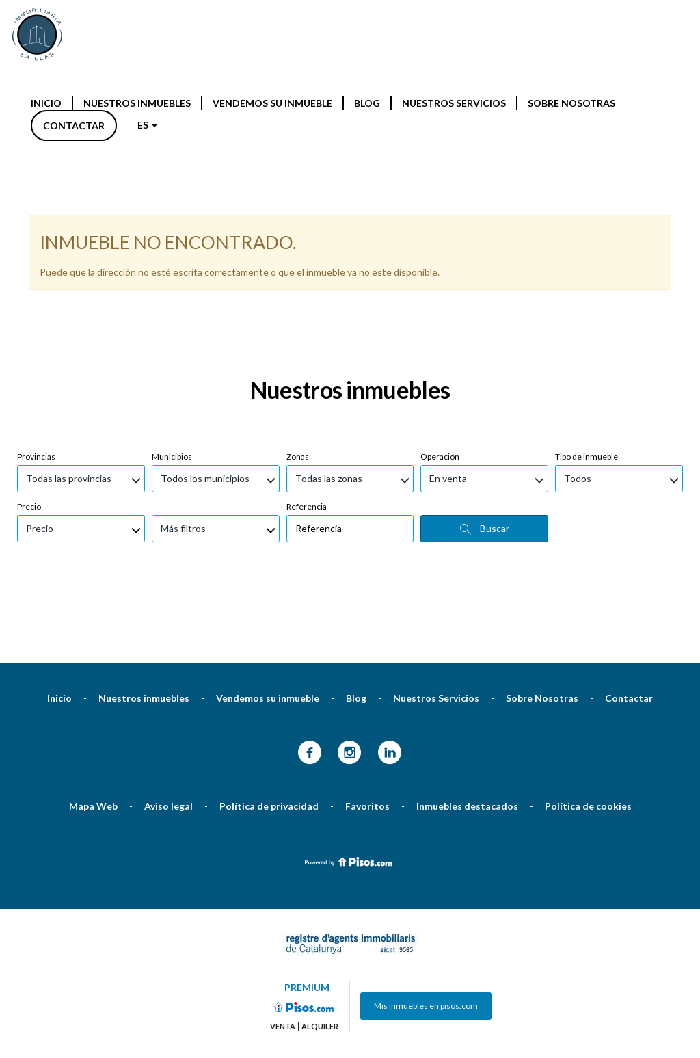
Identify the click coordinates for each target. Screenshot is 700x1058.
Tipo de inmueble (586, 293)
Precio (29, 343)
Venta (282, 863)
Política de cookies (588, 642)
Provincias (36, 293)
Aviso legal (168, 642)
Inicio (46, 103)
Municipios (172, 293)
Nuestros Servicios (454, 103)
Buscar (484, 365)
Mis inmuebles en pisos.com (426, 842)
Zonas (297, 293)
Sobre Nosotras (571, 103)
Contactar (74, 125)
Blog (367, 103)
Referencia (306, 343)
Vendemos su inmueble (272, 103)
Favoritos (367, 642)
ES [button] (147, 125)
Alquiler (319, 863)
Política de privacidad (269, 642)
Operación (439, 293)
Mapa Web (93, 642)
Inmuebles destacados (467, 642)
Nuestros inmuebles (137, 103)
